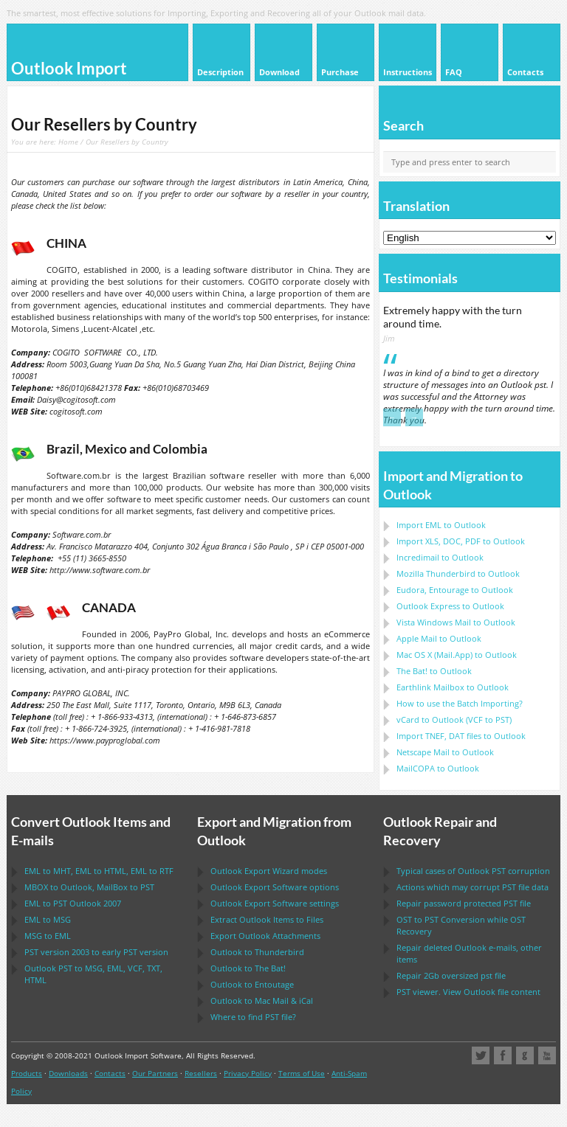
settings (274, 903)
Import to (441, 524)
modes (268, 870)
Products (26, 1073)
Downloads (68, 1073)
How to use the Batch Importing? (459, 703)
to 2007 (72, 903)
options (274, 886)
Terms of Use (301, 1073)
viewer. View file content (468, 991)
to (458, 573)
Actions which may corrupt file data (472, 886)
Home (68, 141)
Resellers (201, 1073)
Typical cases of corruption (473, 870)
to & (261, 1000)
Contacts (110, 1073)
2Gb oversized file (451, 975)
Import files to (461, 735)
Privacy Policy (248, 1073)
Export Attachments (265, 935)
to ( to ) (454, 719)
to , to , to (98, 870)
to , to (89, 886)
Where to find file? (253, 1016)
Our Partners (155, 1073)
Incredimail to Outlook (440, 557)
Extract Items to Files (266, 919)
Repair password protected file (463, 903)
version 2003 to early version (96, 951)
